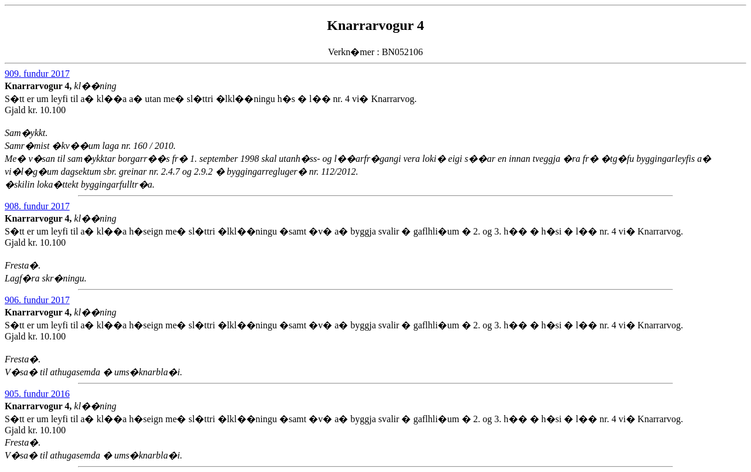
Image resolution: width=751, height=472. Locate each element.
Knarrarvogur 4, (39, 86)
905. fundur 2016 (37, 394)
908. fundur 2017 (37, 206)
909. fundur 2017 (37, 74)
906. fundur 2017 (37, 300)
